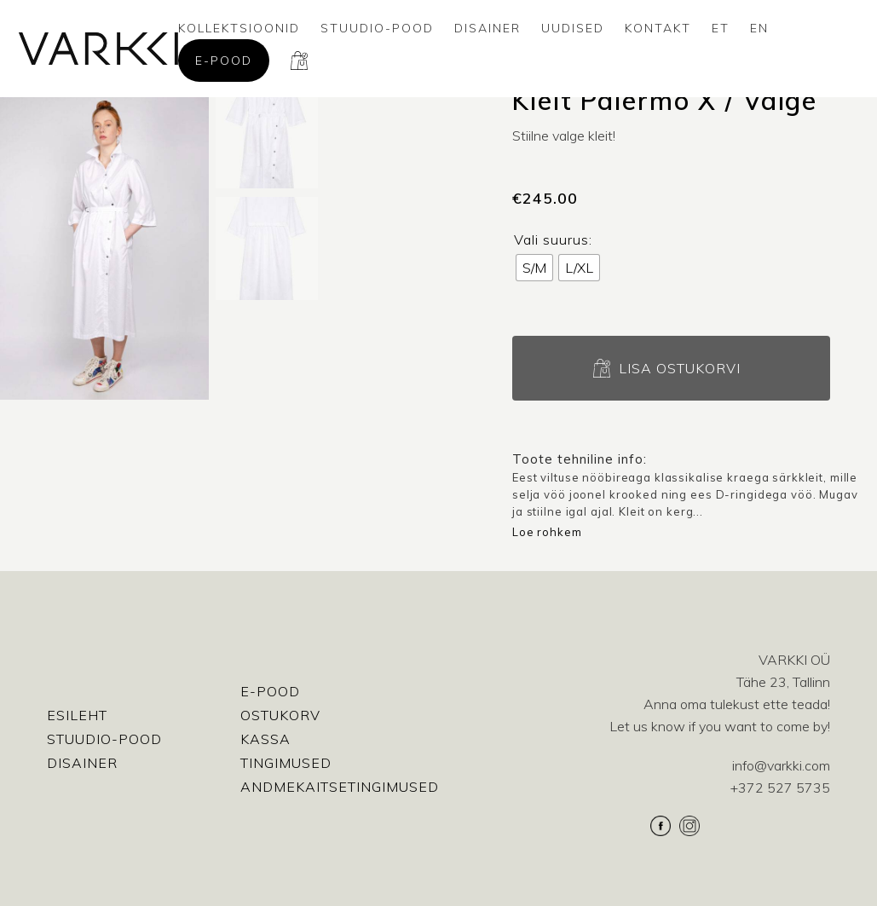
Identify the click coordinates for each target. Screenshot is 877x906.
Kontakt (658, 28)
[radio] (534, 267)
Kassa (265, 738)
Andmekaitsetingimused (339, 786)
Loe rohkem (547, 532)
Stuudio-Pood (377, 28)
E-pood (223, 60)
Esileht (77, 715)
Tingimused (286, 762)
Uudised (572, 28)
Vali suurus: (553, 239)
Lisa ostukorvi (680, 368)
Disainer (487, 28)
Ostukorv (280, 715)
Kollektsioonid (239, 28)
